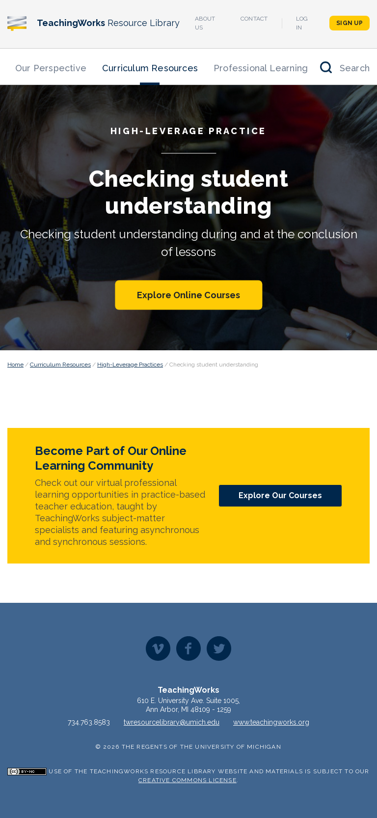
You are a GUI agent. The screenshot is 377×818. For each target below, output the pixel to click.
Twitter (219, 648)
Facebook (188, 648)
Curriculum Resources (150, 68)
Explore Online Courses (188, 294)
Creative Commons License (187, 780)
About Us (205, 23)
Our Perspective (50, 68)
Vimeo (158, 648)
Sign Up (349, 23)
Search (355, 68)
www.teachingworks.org (271, 722)
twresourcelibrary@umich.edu (171, 722)
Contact (254, 18)
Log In (302, 23)
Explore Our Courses (280, 495)
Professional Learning (261, 68)
